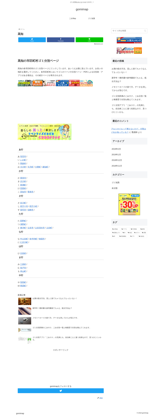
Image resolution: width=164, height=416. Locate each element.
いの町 (23, 160)
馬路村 (23, 163)
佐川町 (23, 203)
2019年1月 (116, 155)
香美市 (23, 178)
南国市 (42, 239)
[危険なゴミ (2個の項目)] (116, 232)
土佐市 (30, 228)
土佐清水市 (40, 228)
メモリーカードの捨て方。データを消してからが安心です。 (129, 88)
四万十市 (24, 206)
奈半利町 (33, 239)
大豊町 (38, 167)
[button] (145, 31)
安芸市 (23, 156)
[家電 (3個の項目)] (143, 229)
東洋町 (23, 228)
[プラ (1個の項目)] (133, 236)
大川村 (23, 167)
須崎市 (30, 210)
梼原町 (23, 286)
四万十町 (33, 206)
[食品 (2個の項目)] (130, 232)
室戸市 (23, 268)
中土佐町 (24, 239)
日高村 (23, 253)
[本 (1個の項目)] (114, 236)
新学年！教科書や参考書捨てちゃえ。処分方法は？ (129, 79)
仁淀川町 (24, 242)
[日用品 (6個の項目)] (115, 229)
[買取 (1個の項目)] (144, 232)
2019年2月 (116, 149)
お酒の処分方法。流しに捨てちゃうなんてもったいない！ (129, 70)
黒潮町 (23, 185)
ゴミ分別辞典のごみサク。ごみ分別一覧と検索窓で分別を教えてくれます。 (129, 98)
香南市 (30, 192)
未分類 (114, 188)
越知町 (45, 167)
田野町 (23, 221)
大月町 (30, 167)
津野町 (23, 224)
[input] (129, 30)
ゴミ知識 (115, 182)
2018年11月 (117, 166)
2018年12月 (117, 160)
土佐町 (49, 228)
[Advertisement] (61, 51)
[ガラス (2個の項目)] (137, 232)
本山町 (23, 271)
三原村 (23, 264)
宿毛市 (23, 210)
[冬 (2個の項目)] (124, 232)
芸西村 (23, 188)
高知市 (23, 192)
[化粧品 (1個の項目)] (142, 236)
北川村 (23, 181)
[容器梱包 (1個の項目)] (124, 236)
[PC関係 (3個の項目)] (134, 229)
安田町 (23, 282)
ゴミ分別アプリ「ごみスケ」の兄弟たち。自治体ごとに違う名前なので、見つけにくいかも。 (129, 108)
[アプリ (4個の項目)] (125, 229)
